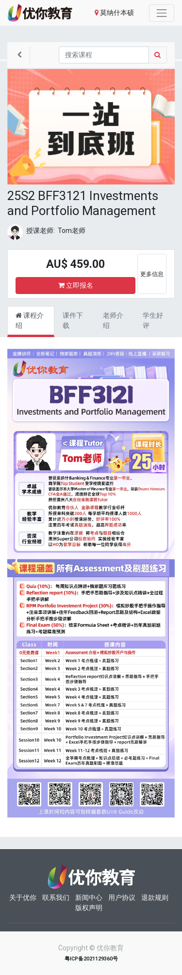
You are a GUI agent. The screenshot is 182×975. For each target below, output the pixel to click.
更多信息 (152, 274)
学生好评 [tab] (153, 320)
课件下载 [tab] (73, 320)
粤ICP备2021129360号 (91, 959)
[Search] (158, 54)
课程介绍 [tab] (30, 320)
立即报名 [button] (75, 285)
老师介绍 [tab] (113, 320)
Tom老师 (71, 230)
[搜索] (104, 54)
